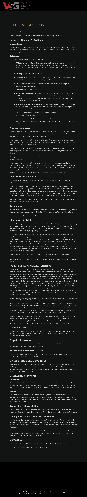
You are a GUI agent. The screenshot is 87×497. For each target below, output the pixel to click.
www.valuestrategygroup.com (26, 115)
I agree (65, 492)
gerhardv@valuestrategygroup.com (35, 447)
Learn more (37, 493)
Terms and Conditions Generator (30, 100)
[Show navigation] (82, 5)
